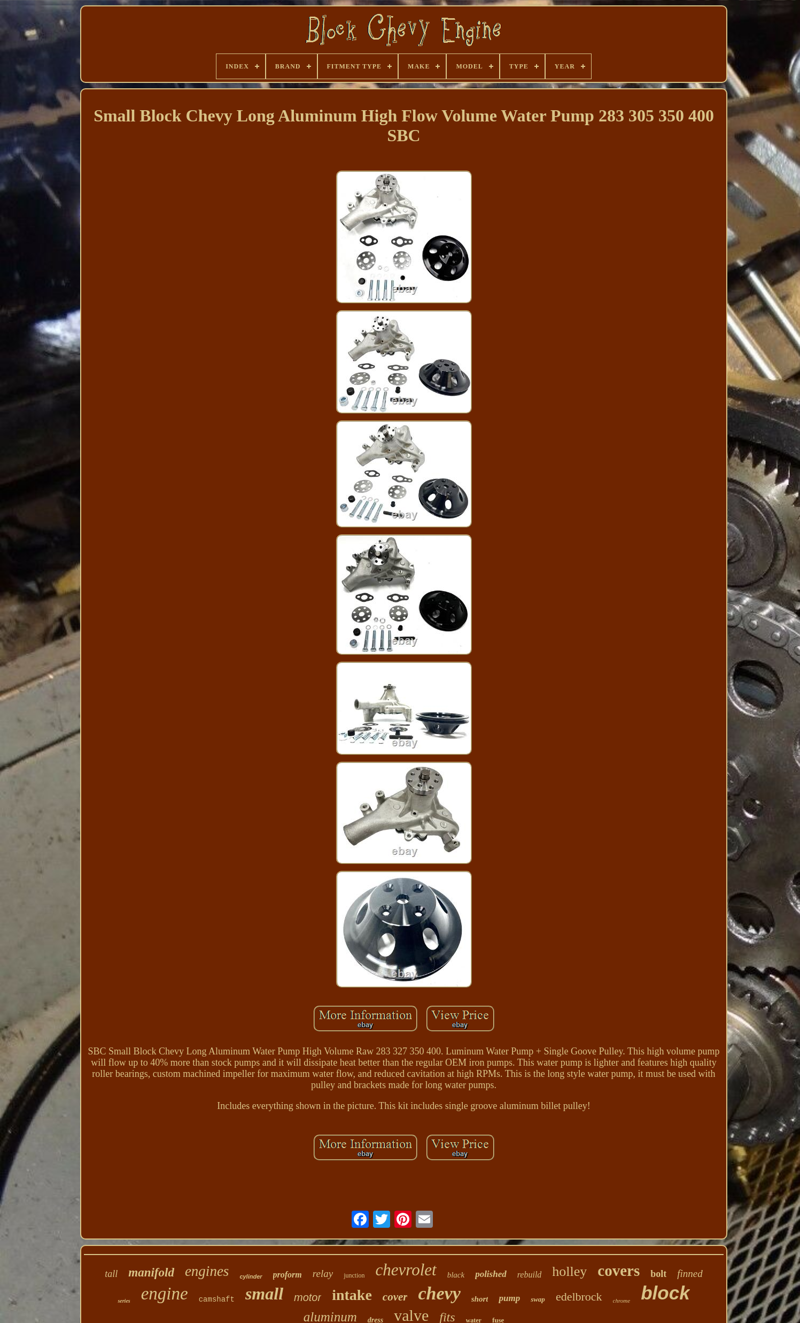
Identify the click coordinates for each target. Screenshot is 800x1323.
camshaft (217, 1299)
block (665, 1292)
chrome (622, 1300)
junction (354, 1275)
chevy (439, 1293)
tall (111, 1273)
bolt (658, 1273)
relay (323, 1273)
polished (491, 1274)
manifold (151, 1272)
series (124, 1301)
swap (538, 1299)
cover (395, 1296)
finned (690, 1273)
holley (569, 1271)
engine (164, 1293)
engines (207, 1271)
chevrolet (405, 1269)
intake (352, 1295)
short (479, 1299)
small (264, 1293)
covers (618, 1270)
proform (287, 1274)
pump (509, 1298)
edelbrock (579, 1296)
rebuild (529, 1274)
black (455, 1275)
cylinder (250, 1276)
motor (307, 1297)
